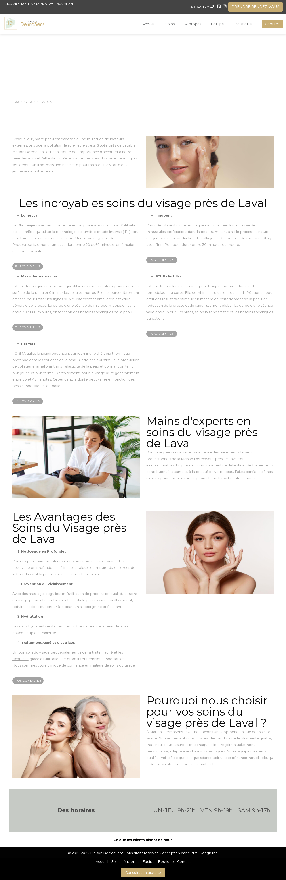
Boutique (243, 24)
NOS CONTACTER (28, 680)
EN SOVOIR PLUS (27, 266)
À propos (193, 24)
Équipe (217, 24)
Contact (272, 24)
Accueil (149, 24)
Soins (170, 24)
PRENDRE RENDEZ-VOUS (255, 7)
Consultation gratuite (143, 872)
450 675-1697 (200, 7)
